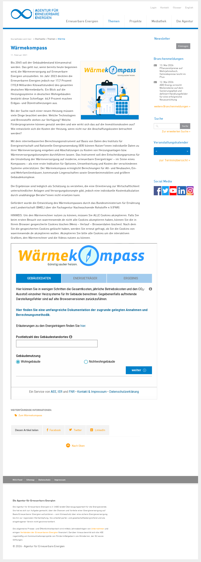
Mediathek (159, 21)
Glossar (177, 7)
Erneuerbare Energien (82, 21)
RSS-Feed (17, 479)
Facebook (55, 430)
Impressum (59, 479)
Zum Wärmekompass (30, 415)
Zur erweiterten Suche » (176, 131)
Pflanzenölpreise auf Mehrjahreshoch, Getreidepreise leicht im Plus (173, 72)
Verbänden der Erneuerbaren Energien (39, 532)
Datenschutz (44, 479)
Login (153, 7)
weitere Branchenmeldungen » (172, 106)
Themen (114, 21)
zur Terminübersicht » (174, 160)
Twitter (78, 430)
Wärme (61, 38)
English (189, 7)
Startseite (40, 38)
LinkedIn (100, 430)
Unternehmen (97, 528)
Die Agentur (184, 21)
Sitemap (30, 479)
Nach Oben (78, 445)
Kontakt (164, 7)
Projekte (136, 21)
